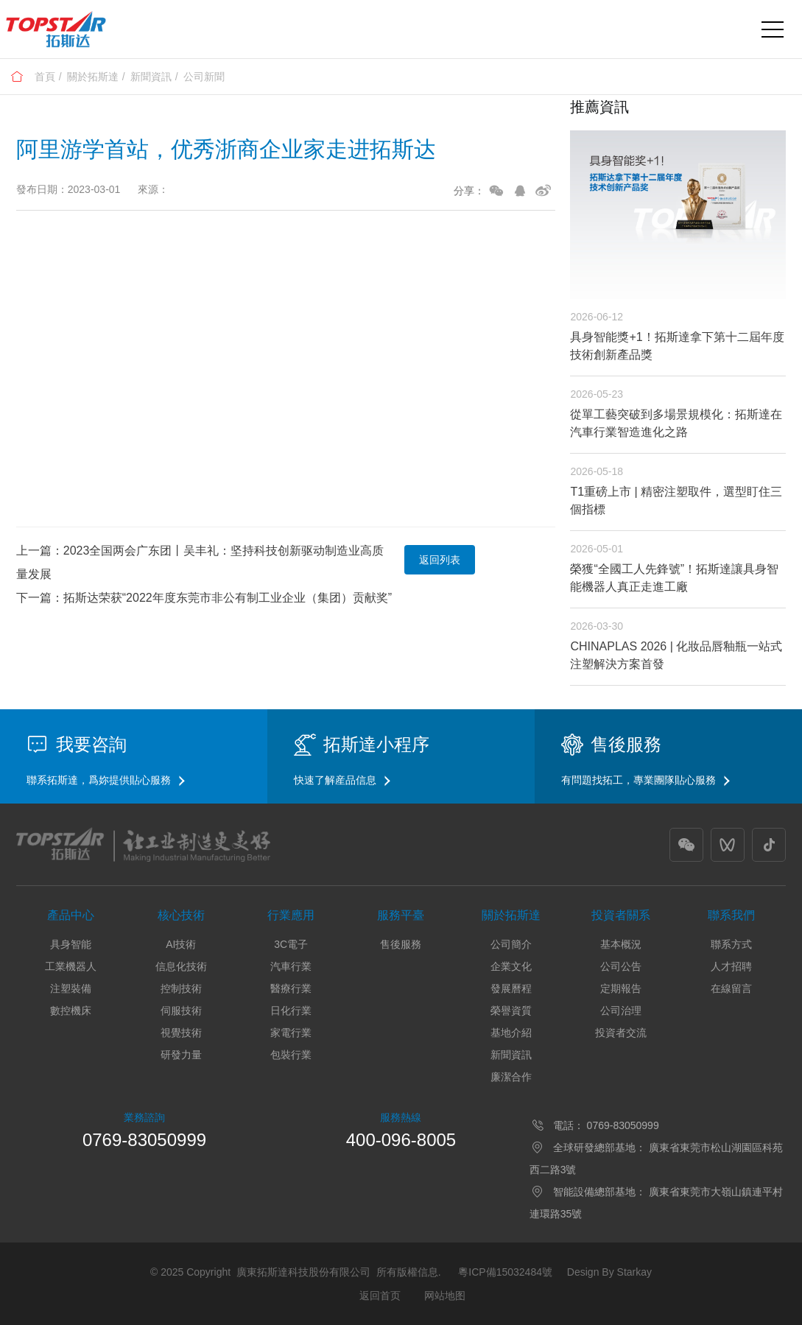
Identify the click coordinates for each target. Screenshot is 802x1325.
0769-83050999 (144, 1140)
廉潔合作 (511, 1077)
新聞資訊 (151, 76)
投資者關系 (620, 915)
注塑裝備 (70, 988)
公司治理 (620, 1010)
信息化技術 (181, 966)
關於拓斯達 (93, 76)
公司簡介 (511, 944)
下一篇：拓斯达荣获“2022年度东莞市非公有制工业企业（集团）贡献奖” (204, 597)
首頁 (45, 76)
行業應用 (290, 915)
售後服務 (400, 944)
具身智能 (70, 944)
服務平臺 (400, 915)
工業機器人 (70, 966)
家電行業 (291, 1032)
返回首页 (380, 1295)
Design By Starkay (609, 1272)
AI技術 (181, 944)
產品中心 (70, 915)
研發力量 (181, 1055)
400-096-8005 (401, 1140)
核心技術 (181, 915)
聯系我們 (731, 915)
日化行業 (291, 1010)
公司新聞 (204, 76)
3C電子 (291, 944)
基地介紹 (511, 1032)
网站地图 (444, 1295)
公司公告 (620, 966)
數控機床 (70, 1010)
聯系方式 (731, 944)
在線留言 (731, 988)
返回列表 (439, 560)
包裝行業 (291, 1055)
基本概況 (620, 944)
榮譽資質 (511, 1010)
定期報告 (620, 988)
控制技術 (181, 988)
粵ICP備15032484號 (505, 1272)
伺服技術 (181, 1010)
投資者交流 (621, 1032)
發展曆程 (511, 988)
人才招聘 (731, 966)
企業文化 (511, 966)
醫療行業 (291, 988)
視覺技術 (181, 1032)
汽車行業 (291, 966)
